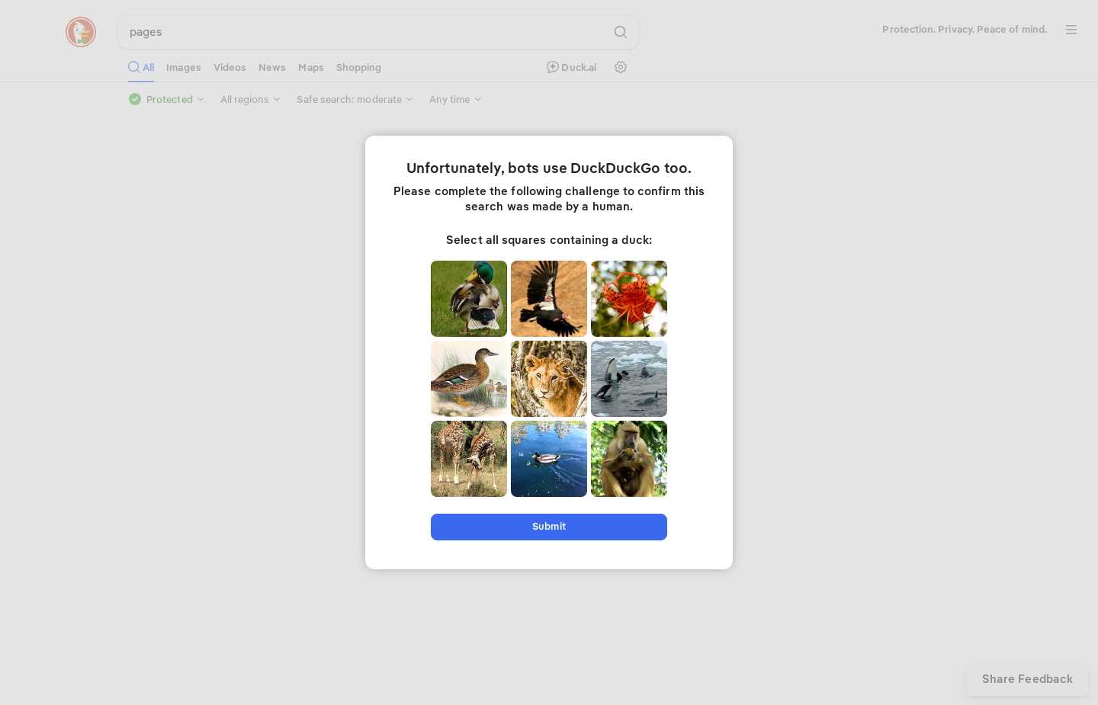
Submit (548, 526)
